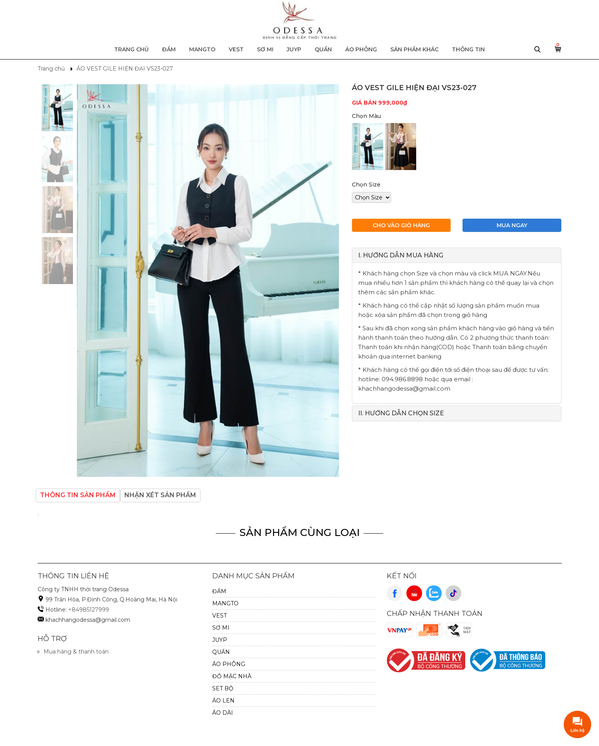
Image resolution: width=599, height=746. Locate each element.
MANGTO (202, 49)
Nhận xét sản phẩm (160, 495)
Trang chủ (131, 49)
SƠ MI (265, 49)
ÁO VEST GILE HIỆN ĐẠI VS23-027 (124, 68)
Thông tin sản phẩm (78, 495)
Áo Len (223, 700)
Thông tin (468, 49)
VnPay (400, 630)
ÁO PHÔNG (361, 49)
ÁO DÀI (222, 712)
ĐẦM (169, 49)
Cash (459, 630)
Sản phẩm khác (414, 49)
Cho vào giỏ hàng (401, 225)
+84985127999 (88, 609)
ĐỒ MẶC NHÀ (231, 676)
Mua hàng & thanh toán (76, 651)
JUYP (294, 49)
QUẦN (323, 49)
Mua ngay (512, 225)
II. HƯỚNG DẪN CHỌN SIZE (401, 413)
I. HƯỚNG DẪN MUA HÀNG (400, 255)
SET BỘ (222, 688)
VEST (236, 49)
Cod (429, 630)
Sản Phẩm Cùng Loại (299, 532)
